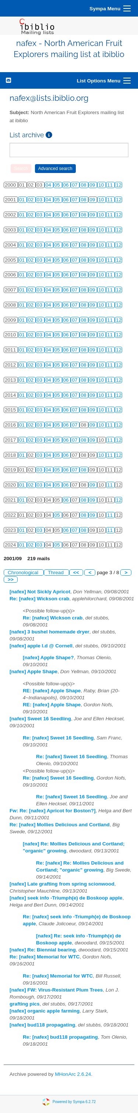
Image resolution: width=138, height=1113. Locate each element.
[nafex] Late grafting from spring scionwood (62, 884)
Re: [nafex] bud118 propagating (60, 1037)
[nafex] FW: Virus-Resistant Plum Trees (56, 990)
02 (31, 199)
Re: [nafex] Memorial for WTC (44, 957)
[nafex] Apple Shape (33, 671)
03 (40, 199)
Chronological (24, 572)
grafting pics (25, 1004)
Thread (56, 572)
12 (118, 185)
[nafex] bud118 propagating (42, 1025)
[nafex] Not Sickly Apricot (40, 591)
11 (110, 185)
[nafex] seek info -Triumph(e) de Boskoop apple (66, 898)
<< (76, 572)
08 (84, 185)
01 (22, 199)
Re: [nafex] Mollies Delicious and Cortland (60, 824)
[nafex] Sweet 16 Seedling (40, 718)
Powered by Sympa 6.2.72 (74, 1102)
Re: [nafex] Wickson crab (39, 598)
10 (101, 185)
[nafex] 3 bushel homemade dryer (49, 632)
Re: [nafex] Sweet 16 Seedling (58, 738)
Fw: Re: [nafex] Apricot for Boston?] (53, 810)
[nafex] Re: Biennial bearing (43, 950)
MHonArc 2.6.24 (73, 1074)
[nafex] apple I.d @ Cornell (41, 646)
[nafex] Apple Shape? (48, 657)
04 (49, 185)
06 (66, 185)
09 (92, 185)
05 (57, 185)
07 (75, 185)
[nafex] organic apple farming (44, 1011)
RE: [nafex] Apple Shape (52, 690)
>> (11, 579)
